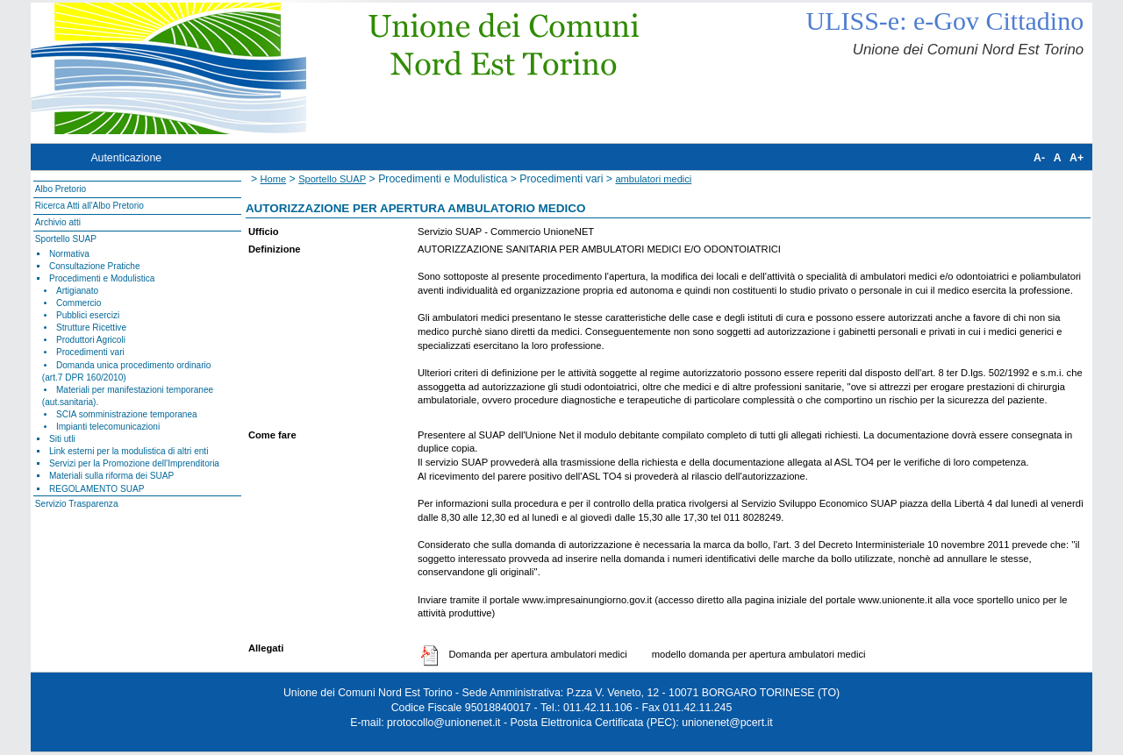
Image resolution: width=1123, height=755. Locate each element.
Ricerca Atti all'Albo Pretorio (89, 205)
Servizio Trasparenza (76, 504)
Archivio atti (58, 222)
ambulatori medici (653, 179)
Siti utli (62, 439)
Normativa (69, 254)
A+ (1076, 158)
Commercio (79, 303)
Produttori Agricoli (90, 340)
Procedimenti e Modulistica (101, 278)
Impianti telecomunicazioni (108, 426)
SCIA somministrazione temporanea (126, 414)
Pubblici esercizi (87, 315)
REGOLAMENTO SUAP (96, 489)
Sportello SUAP (66, 239)
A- (1039, 158)
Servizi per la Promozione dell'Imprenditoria (134, 463)
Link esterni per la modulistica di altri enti (129, 451)
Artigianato (77, 291)
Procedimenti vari (90, 352)
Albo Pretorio (60, 189)
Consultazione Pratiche (94, 266)
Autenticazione (125, 158)
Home (274, 179)
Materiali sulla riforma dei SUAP (111, 476)
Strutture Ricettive (91, 327)
